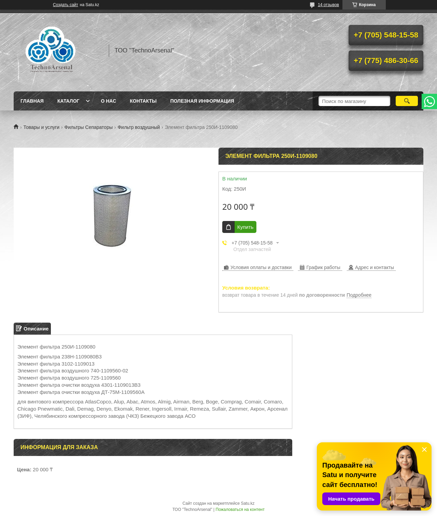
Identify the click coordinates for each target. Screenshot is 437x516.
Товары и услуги (41, 127)
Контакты (143, 101)
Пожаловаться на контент (240, 509)
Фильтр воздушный (138, 127)
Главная (32, 101)
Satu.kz (247, 503)
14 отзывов (328, 4)
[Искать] (407, 101)
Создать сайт (65, 4)
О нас (108, 101)
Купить (245, 227)
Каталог (68, 101)
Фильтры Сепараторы (89, 127)
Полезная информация (202, 101)
